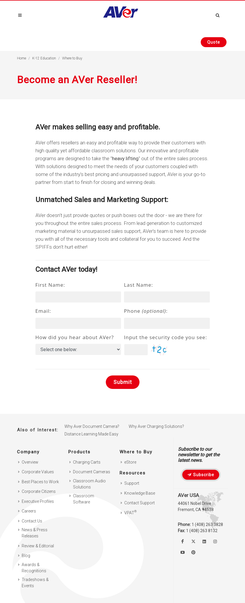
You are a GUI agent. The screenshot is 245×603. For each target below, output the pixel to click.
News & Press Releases (34, 532)
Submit (122, 382)
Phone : (146, 311)
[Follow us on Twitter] (193, 541)
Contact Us (32, 521)
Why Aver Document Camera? (91, 426)
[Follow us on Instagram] (215, 541)
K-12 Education (44, 58)
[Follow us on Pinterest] (193, 552)
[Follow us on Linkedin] (204, 541)
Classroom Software (83, 498)
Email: (43, 311)
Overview (30, 462)
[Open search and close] (218, 14)
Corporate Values (38, 471)
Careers (29, 511)
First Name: (50, 284)
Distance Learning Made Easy (91, 434)
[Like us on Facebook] (182, 541)
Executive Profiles (38, 501)
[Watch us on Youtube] (182, 552)
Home (21, 58)
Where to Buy (72, 58)
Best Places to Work (40, 481)
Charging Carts (87, 462)
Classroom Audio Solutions (89, 484)
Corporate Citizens (39, 491)
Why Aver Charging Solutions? (156, 426)
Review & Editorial (38, 546)
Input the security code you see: (165, 337)
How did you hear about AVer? (74, 337)
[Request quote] (214, 42)
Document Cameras (91, 471)
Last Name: (138, 284)
